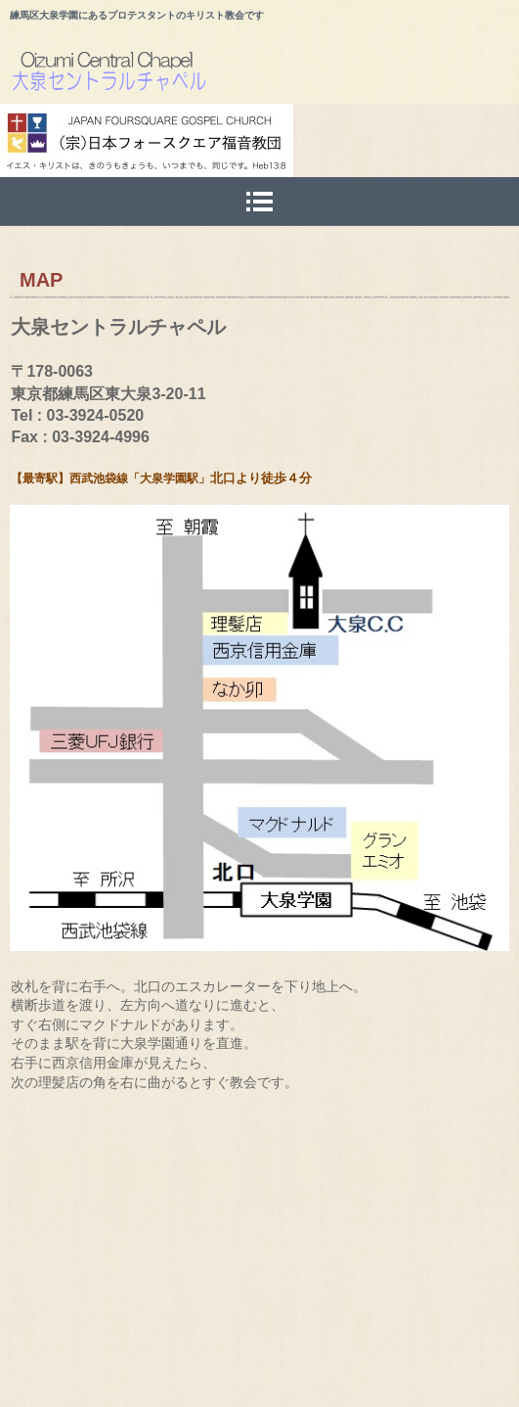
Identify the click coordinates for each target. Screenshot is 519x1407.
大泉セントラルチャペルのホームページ (264, 74)
